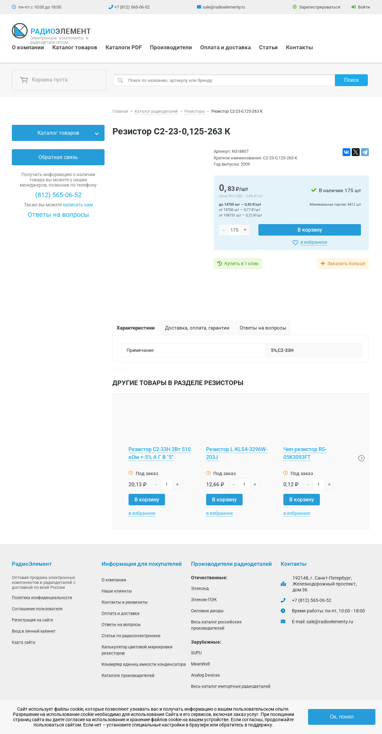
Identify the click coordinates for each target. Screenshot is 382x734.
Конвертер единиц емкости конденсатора (144, 664)
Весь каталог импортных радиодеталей (231, 686)
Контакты (299, 47)
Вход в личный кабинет (34, 631)
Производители (171, 47)
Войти (360, 7)
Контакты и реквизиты (125, 602)
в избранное (313, 242)
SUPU (196, 652)
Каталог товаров (74, 47)
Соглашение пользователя (37, 609)
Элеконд (200, 588)
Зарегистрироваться (316, 7)
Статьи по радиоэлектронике (131, 635)
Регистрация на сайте (32, 620)
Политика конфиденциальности (42, 597)
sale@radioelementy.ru (224, 7)
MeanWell (200, 663)
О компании (28, 47)
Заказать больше (346, 263)
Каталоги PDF (124, 47)
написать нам (78, 204)
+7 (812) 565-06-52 (132, 7)
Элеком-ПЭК (204, 599)
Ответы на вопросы (58, 214)
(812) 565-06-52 (58, 195)
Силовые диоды (207, 610)
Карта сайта (23, 642)
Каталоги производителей (128, 675)
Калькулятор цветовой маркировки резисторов (137, 649)
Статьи (268, 47)
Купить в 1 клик (242, 263)
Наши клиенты (117, 590)
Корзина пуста (44, 80)
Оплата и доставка (225, 47)
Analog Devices (205, 675)
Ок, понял (342, 717)
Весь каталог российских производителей (216, 625)
